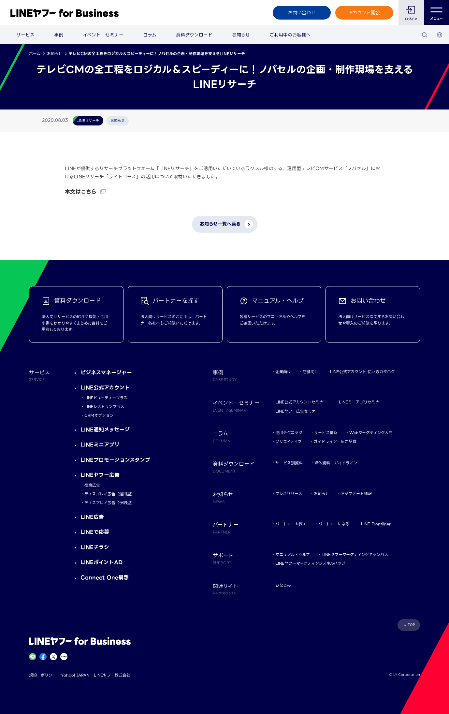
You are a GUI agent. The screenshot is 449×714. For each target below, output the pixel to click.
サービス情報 (326, 433)
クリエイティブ (288, 441)
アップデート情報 (356, 493)
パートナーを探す (291, 524)
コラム (149, 34)
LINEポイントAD (101, 562)
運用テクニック (288, 433)
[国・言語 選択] (439, 34)
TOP (411, 625)
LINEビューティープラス (105, 398)
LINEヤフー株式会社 (112, 675)
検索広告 (92, 485)
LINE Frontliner (376, 524)
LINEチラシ (94, 547)
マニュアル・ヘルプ (292, 554)
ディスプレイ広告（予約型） (109, 503)
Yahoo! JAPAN (75, 675)
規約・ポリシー (42, 675)
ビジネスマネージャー (106, 373)
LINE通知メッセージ (105, 430)
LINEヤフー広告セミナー (297, 411)
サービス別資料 (289, 463)
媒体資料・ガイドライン (335, 463)
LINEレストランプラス (104, 406)
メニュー (436, 13)
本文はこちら (80, 192)
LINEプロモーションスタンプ (115, 460)
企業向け (283, 372)
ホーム (34, 54)
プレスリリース (288, 493)
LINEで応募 (94, 532)
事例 (58, 34)
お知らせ (241, 34)
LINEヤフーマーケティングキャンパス (355, 554)
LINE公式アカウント (105, 388)
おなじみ (283, 585)
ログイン (411, 19)
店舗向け (310, 372)
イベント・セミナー (103, 34)
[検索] (424, 34)
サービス (25, 34)
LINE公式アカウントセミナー (301, 402)
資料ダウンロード (194, 34)
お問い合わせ (301, 12)
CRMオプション (99, 415)
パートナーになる (333, 524)
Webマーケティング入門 (371, 433)
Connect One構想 (104, 578)
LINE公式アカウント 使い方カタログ (362, 372)
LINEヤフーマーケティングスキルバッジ (310, 563)
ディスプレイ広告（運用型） (109, 494)
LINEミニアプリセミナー (361, 402)
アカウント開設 (364, 12)
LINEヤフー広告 (100, 475)
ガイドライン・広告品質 (334, 441)
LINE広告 (92, 517)
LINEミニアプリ (100, 445)
